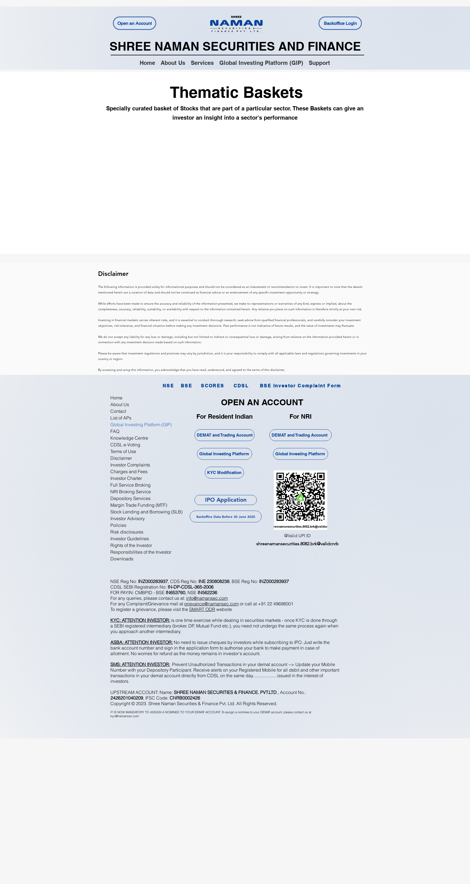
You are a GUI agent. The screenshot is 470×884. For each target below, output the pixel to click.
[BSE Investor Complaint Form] (300, 386)
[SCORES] (212, 386)
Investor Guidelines (129, 538)
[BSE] (186, 386)
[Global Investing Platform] (224, 454)
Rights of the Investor (131, 545)
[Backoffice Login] (340, 23)
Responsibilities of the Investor (140, 552)
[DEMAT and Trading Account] (224, 435)
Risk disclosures (126, 532)
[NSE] (168, 386)
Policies (118, 525)
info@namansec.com (207, 598)
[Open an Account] (134, 23)
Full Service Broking (130, 485)
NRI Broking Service (130, 491)
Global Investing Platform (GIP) (141, 424)
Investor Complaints (130, 465)
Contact (118, 411)
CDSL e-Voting (125, 444)
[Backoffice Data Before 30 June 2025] (226, 516)
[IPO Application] (225, 500)
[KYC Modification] (224, 472)
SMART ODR (202, 609)
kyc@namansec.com (124, 716)
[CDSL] (241, 386)
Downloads (121, 558)
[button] (202, 62)
